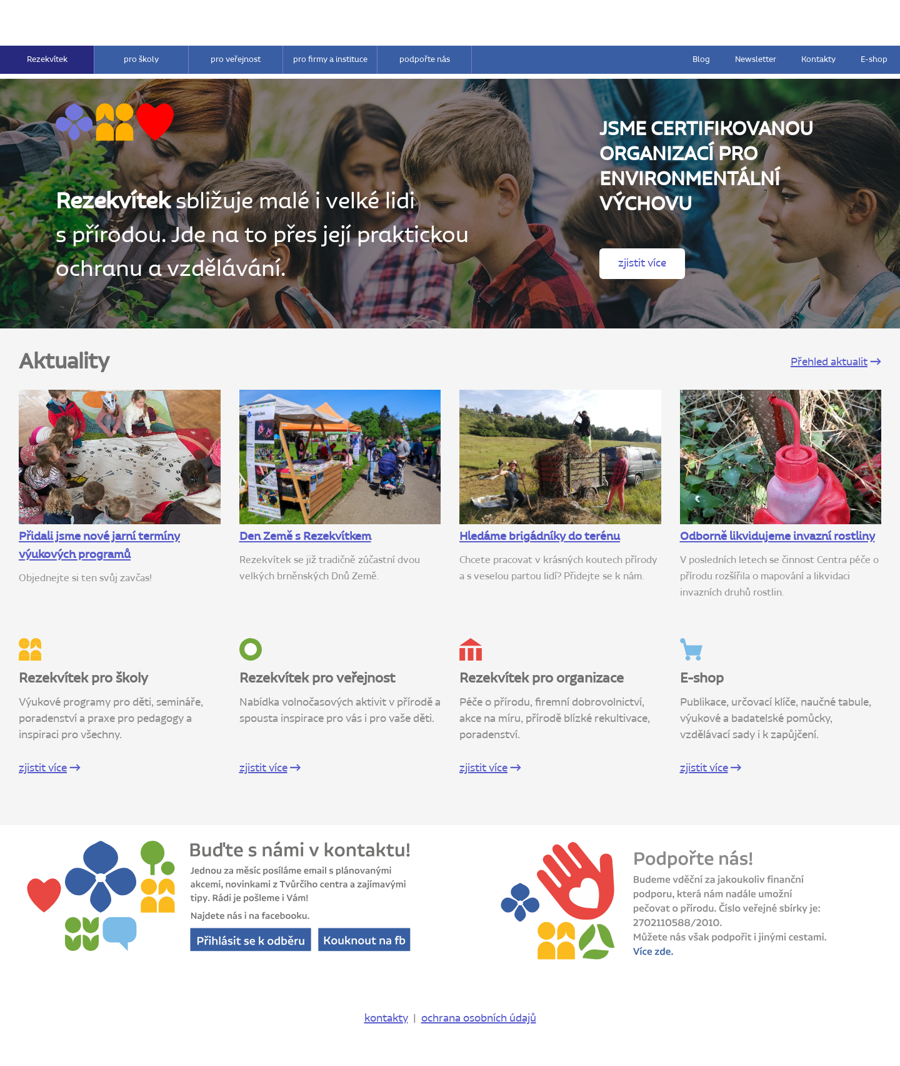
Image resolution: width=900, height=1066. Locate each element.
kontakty (386, 1018)
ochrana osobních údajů (478, 1018)
